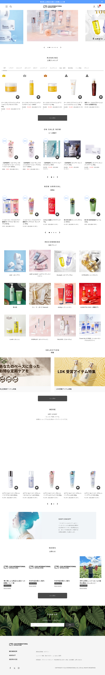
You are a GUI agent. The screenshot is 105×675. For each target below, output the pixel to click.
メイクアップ (43, 68)
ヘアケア (11, 68)
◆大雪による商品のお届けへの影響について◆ (52, 1)
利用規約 (38, 659)
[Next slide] (61, 47)
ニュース (38, 655)
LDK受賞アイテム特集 (64, 389)
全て (5, 68)
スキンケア (19, 68)
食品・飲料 (62, 68)
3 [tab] (53, 232)
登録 (70, 624)
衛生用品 (70, 68)
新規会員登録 (39, 651)
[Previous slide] (44, 47)
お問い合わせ (78, 659)
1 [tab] (51, 177)
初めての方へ (48, 655)
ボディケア (28, 68)
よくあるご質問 (57, 655)
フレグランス (53, 68)
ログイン (46, 651)
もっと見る (52, 118)
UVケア (35, 68)
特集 (43, 655)
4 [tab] (55, 232)
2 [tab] (53, 177)
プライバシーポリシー (47, 659)
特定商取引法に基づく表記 (61, 659)
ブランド (86, 68)
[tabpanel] (11, 155)
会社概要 (71, 659)
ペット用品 (78, 68)
